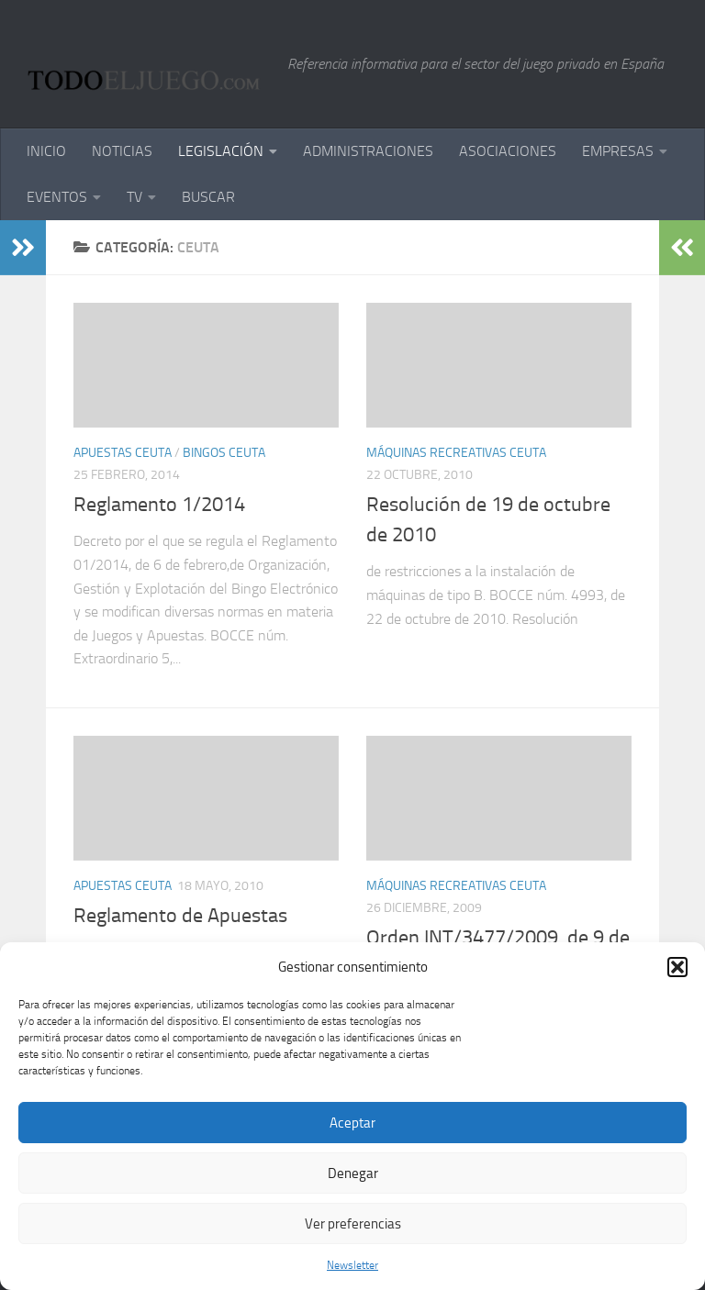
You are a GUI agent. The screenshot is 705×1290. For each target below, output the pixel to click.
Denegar (353, 1173)
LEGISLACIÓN (220, 151)
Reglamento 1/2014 (159, 505)
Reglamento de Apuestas (180, 916)
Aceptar (352, 1123)
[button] (677, 967)
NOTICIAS (122, 151)
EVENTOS (57, 197)
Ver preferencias (353, 1224)
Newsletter (352, 1265)
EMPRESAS (618, 151)
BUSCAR (208, 197)
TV (134, 197)
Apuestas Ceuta (122, 453)
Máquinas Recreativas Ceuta (456, 453)
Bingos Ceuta (224, 453)
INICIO (46, 151)
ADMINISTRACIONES (368, 151)
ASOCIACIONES (507, 151)
